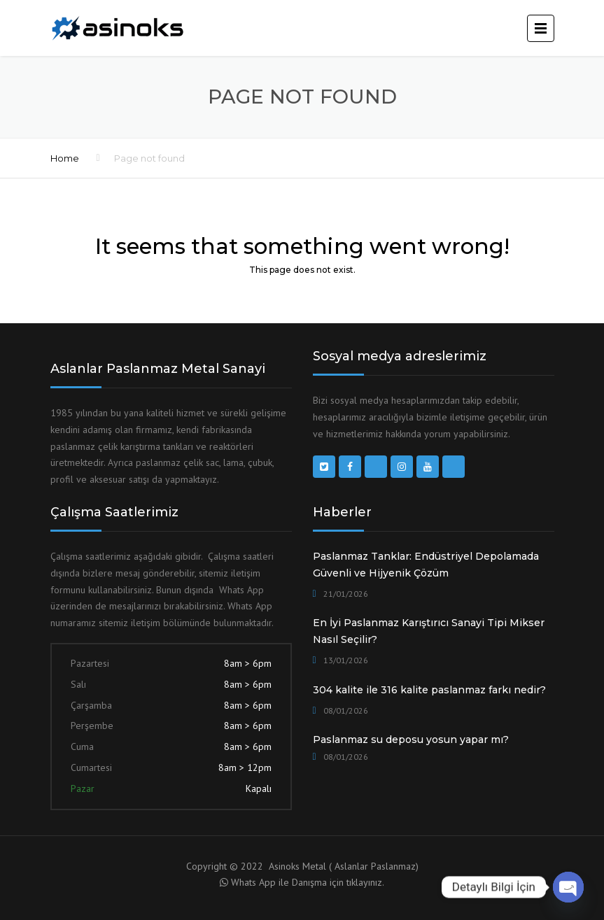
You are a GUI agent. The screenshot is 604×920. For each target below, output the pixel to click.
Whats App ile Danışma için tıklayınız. (307, 882)
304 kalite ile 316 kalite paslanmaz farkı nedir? (429, 690)
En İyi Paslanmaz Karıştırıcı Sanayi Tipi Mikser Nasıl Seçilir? (429, 631)
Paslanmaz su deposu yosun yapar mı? (411, 739)
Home (64, 158)
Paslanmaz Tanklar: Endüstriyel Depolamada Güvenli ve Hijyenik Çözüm (426, 564)
